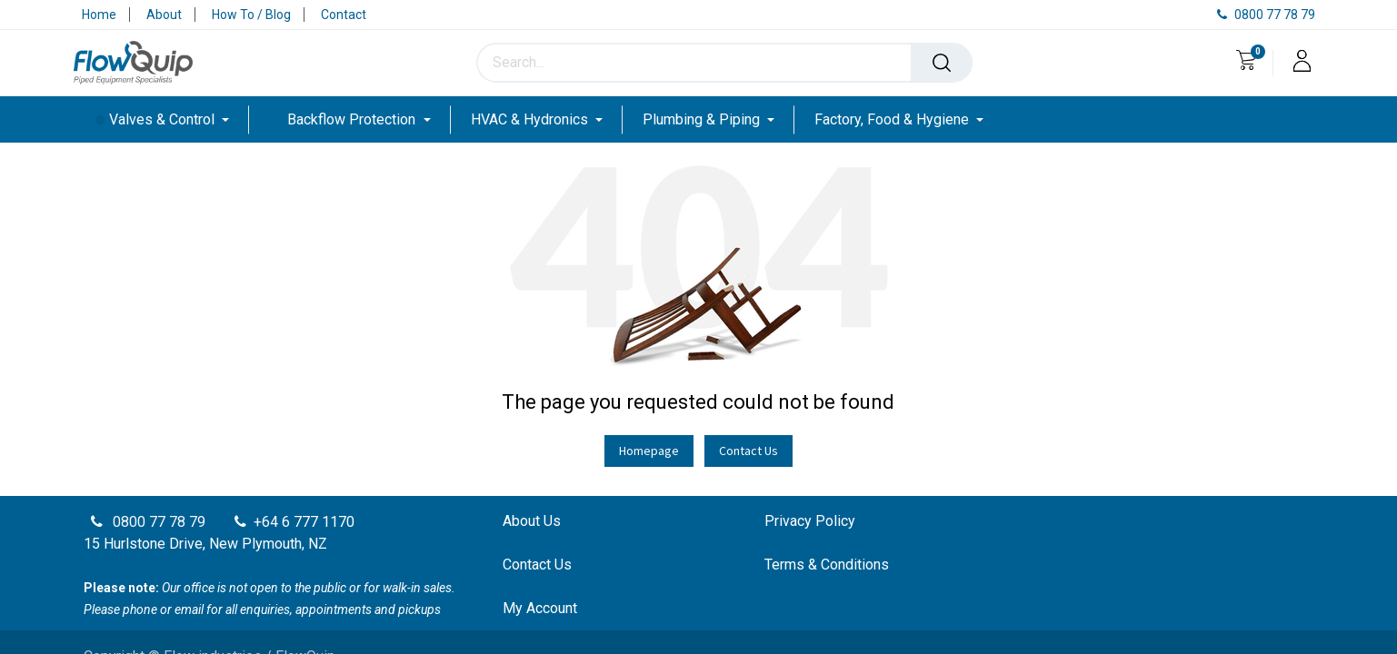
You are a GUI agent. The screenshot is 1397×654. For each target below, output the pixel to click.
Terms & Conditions (826, 564)
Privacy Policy (809, 521)
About (164, 14)
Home (99, 14)
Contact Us (748, 450)
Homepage (649, 450)
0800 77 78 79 (1266, 14)
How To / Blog (251, 14)
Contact (343, 14)
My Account (540, 608)
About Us (532, 521)
